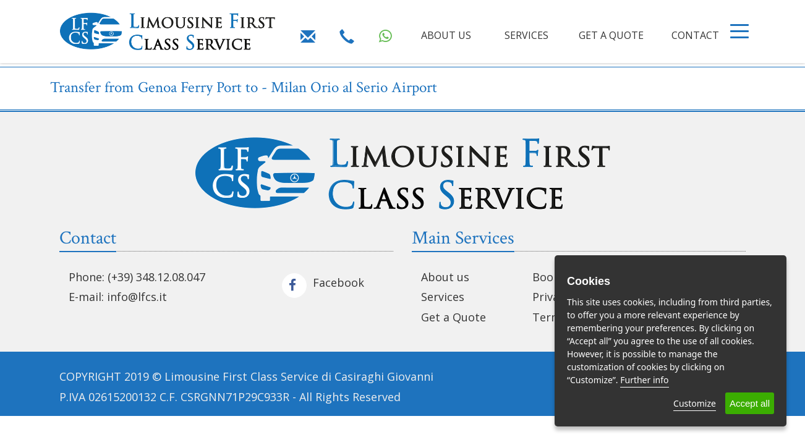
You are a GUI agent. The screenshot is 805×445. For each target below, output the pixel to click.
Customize (694, 403)
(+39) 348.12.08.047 (156, 276)
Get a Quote (453, 317)
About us (445, 276)
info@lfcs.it (137, 296)
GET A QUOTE (611, 35)
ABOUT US (446, 35)
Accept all (750, 403)
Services (442, 296)
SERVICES (526, 35)
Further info (644, 380)
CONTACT (695, 35)
